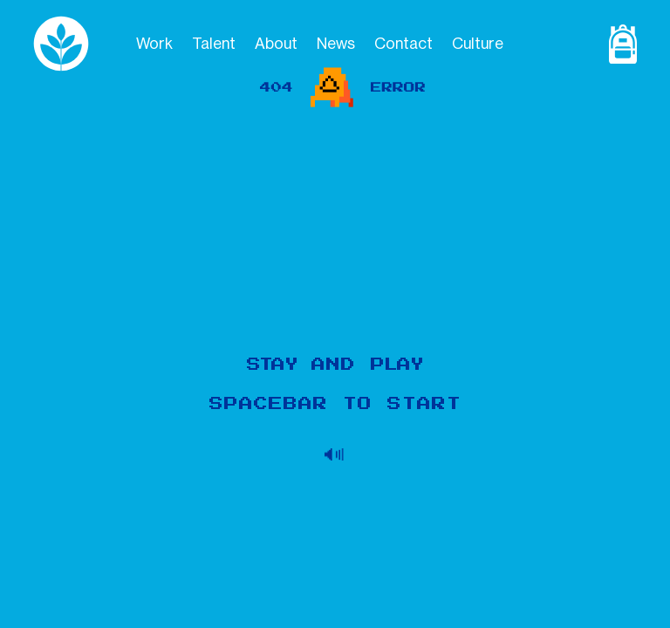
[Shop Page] (617, 44)
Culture (477, 43)
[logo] (77, 44)
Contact (403, 43)
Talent (214, 43)
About (276, 43)
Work (154, 43)
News (336, 43)
